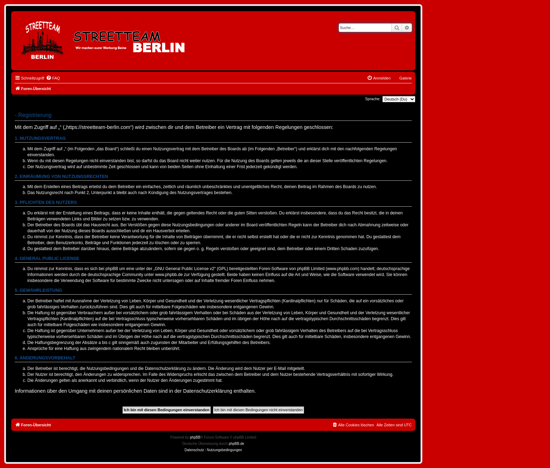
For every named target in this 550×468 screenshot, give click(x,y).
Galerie (406, 78)
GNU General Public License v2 (184, 268)
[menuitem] (53, 78)
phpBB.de (236, 444)
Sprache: (373, 99)
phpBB (195, 437)
